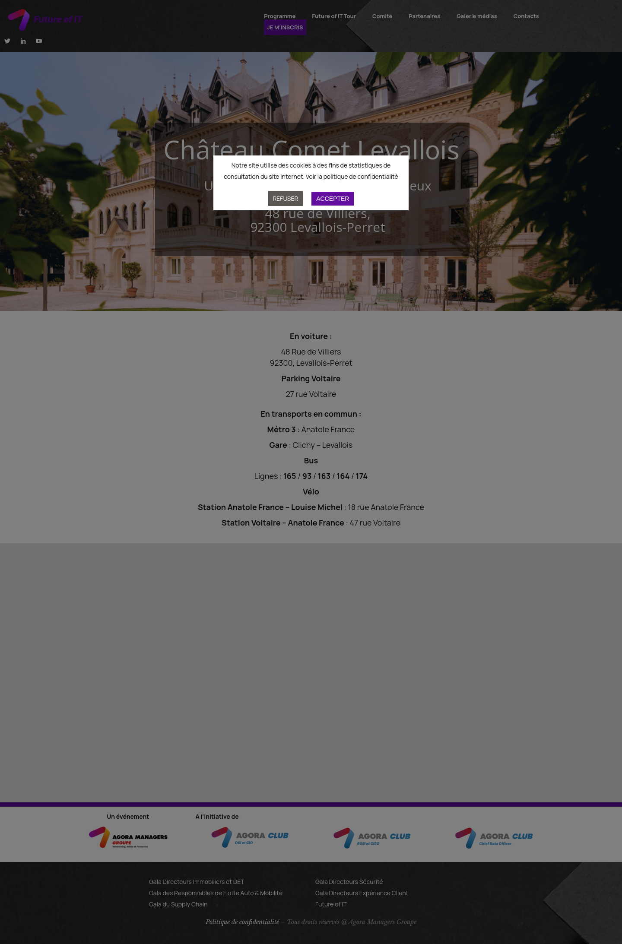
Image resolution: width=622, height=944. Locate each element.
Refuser (285, 198)
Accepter (332, 198)
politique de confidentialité (361, 176)
